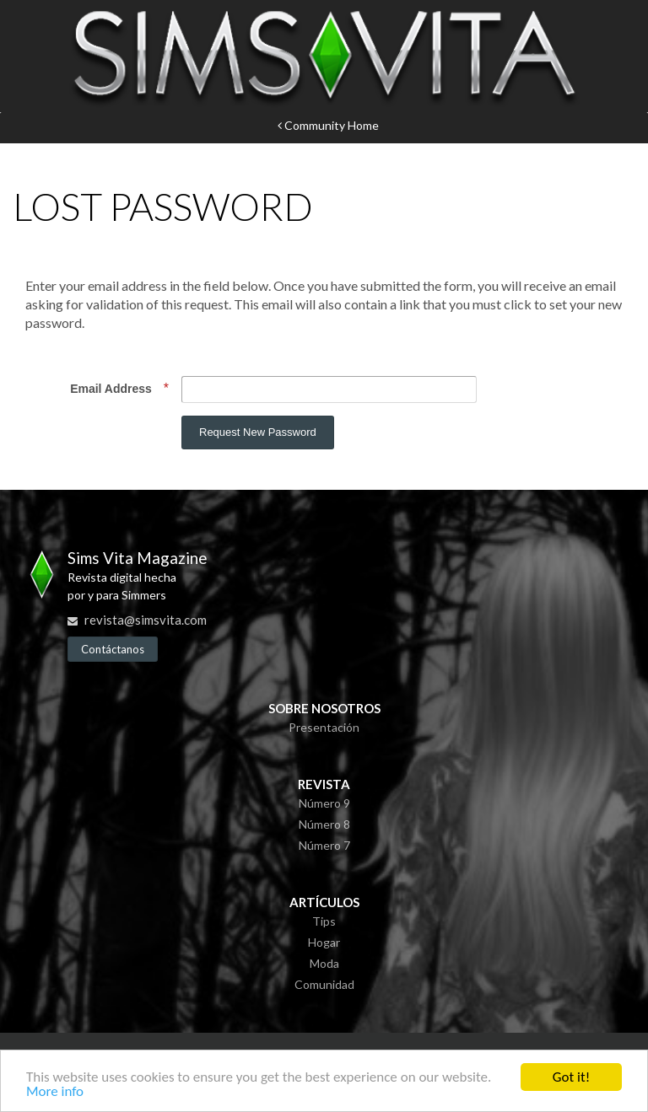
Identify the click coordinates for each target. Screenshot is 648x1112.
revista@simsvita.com (145, 619)
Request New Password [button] (257, 432)
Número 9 (324, 803)
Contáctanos (112, 649)
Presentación (324, 727)
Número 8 (324, 824)
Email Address (112, 388)
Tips (324, 921)
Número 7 (324, 845)
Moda (324, 963)
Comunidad (324, 984)
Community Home (328, 125)
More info (55, 1091)
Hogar (324, 942)
